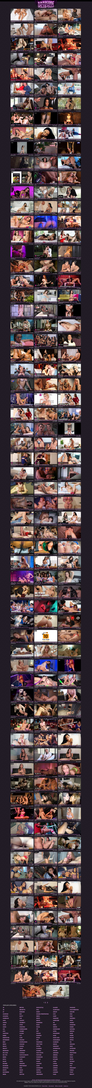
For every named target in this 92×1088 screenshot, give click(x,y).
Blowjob (5, 1065)
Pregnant (73, 1068)
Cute (21, 1059)
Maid (54, 1074)
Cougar (22, 1044)
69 (3, 1012)
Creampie (22, 1050)
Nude (71, 1033)
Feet (37, 1031)
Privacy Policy (45, 1086)
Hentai (55, 1027)
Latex (54, 1061)
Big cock (5, 1053)
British (22, 1007)
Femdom (38, 1035)
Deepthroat (23, 1065)
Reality (72, 1074)
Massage (72, 1007)
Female (38, 1033)
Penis (71, 1057)
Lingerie (55, 1072)
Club (21, 1037)
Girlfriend (39, 1074)
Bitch (4, 1059)
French (38, 1059)
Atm (4, 1031)
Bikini (4, 1057)
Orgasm (72, 1044)
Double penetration (42, 1014)
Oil (71, 1042)
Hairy (54, 1016)
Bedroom (6, 1050)
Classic (22, 1033)
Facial (38, 1027)
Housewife (56, 1033)
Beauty (5, 1048)
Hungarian (56, 1040)
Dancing (22, 1063)
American (6, 1018)
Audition (5, 1033)
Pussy (71, 1072)
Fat (37, 1029)
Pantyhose (73, 1053)
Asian (4, 1027)
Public (72, 1070)
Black (4, 1061)
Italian (55, 1050)
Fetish (38, 1037)
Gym (54, 1014)
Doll (37, 1009)
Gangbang (39, 1068)
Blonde (5, 1063)
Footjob (38, 1055)
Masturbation (74, 1009)
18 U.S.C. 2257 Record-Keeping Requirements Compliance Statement (46, 1079)
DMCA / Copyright (58, 1086)
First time (39, 1044)
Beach (4, 1046)
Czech (21, 1061)
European (39, 1022)
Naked (72, 1027)
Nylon (72, 1037)
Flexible (38, 1050)
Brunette (22, 1009)
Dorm (38, 1012)
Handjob (55, 1018)
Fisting (38, 1046)
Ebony (38, 1018)
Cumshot (22, 1057)
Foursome (39, 1057)
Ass (4, 1029)
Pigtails (72, 1061)
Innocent (56, 1046)
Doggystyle (39, 1007)
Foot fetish (39, 1053)
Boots (4, 1070)
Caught (22, 1020)
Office (72, 1040)
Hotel (54, 1031)
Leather (55, 1065)
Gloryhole (56, 1009)
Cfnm (21, 1025)
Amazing (5, 1016)
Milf (71, 1014)
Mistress (72, 1018)
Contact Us (66, 1086)
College (22, 1040)
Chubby (22, 1031)
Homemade (56, 1029)
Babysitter (6, 1037)
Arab (4, 1025)
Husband (56, 1042)
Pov (71, 1065)
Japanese (55, 1053)
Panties (72, 1050)
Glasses (55, 1007)
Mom (71, 1020)
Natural (72, 1029)
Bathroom (6, 1040)
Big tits (5, 1055)
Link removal (51, 1086)
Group (55, 1012)
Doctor (22, 1074)
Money (72, 1022)
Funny (38, 1061)
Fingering (39, 1042)
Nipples (72, 1031)
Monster (72, 1025)
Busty (21, 1016)
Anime (5, 1022)
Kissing (55, 1057)
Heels (54, 1025)
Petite (71, 1059)
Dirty (21, 1072)
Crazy (21, 1048)
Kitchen (55, 1059)
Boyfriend (6, 1072)
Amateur (5, 1014)
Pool (71, 1063)
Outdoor (72, 1048)
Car (21, 1018)
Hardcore (56, 1020)
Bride (4, 1074)
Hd (54, 1022)
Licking (55, 1070)
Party (71, 1055)
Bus (21, 1014)
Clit (21, 1035)
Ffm (37, 1040)
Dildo (21, 1070)
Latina (55, 1063)
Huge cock (56, 1037)
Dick (21, 1068)
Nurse (71, 1035)
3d (3, 1009)
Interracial (56, 1048)
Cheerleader (23, 1029)
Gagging (39, 1063)
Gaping (38, 1070)
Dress (38, 1016)
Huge (54, 1035)
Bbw (4, 1042)
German (38, 1072)
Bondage (5, 1068)
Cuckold (22, 1053)
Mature (72, 1012)
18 (3, 1007)
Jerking (55, 1055)
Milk (71, 1016)
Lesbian (55, 1068)
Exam (38, 1025)
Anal (4, 1020)
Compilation (23, 1042)
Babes (4, 1035)
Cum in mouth (24, 1055)
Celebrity (22, 1022)
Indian (55, 1044)
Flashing (39, 1048)
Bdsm (4, 1044)
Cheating (22, 1027)
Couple (22, 1046)
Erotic (38, 1020)
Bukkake (22, 1012)
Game (38, 1065)
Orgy (71, 1046)
